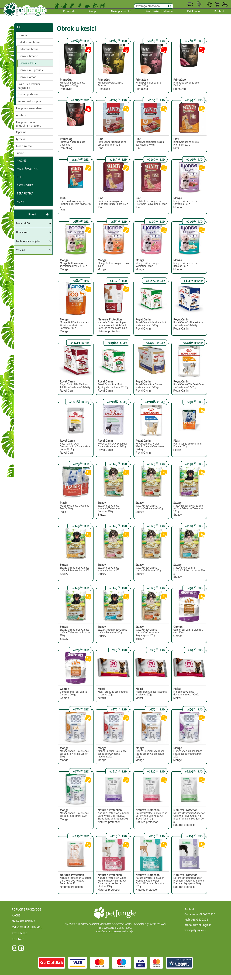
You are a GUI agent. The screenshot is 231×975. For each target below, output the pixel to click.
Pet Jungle (193, 14)
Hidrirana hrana (29, 49)
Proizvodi (69, 14)
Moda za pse (24, 146)
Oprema (21, 132)
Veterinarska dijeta (29, 101)
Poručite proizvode (26, 909)
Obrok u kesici (28, 63)
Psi (19, 27)
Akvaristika (25, 185)
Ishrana (22, 35)
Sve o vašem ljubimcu (159, 14)
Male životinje (27, 168)
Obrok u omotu (28, 77)
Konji (21, 201)
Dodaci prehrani (28, 94)
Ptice (20, 177)
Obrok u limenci (29, 56)
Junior (20, 153)
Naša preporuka (121, 14)
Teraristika (25, 193)
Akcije (92, 14)
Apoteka (21, 115)
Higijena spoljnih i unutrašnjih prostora (28, 124)
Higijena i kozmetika (29, 108)
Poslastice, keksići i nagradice (29, 85)
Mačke (21, 160)
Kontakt (219, 14)
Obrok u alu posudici (31, 70)
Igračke (21, 139)
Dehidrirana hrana (29, 42)
